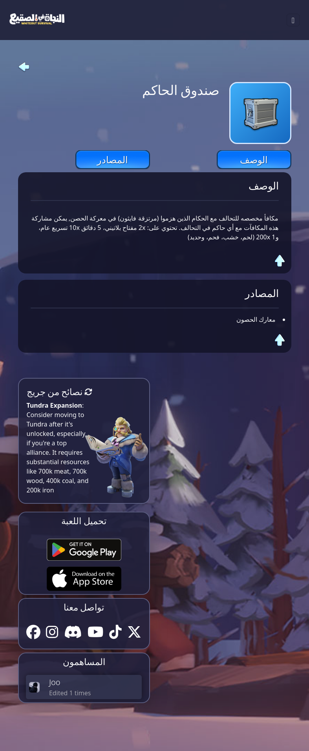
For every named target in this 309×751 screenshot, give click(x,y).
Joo (54, 682)
